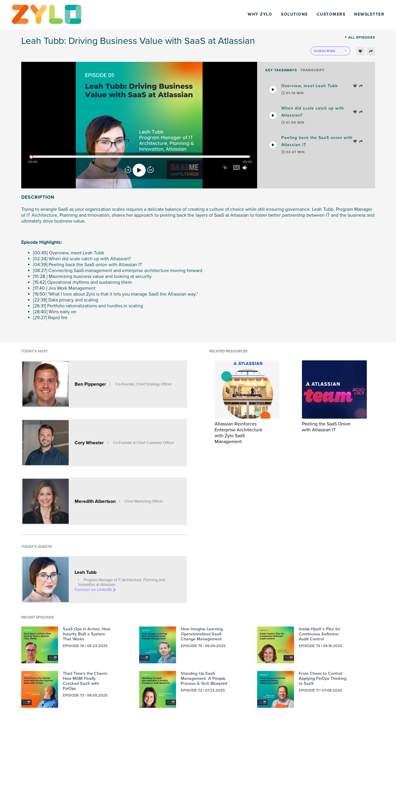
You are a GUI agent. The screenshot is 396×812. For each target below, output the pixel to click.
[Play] (139, 170)
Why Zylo (260, 14)
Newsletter (369, 14)
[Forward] (150, 170)
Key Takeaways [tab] (281, 70)
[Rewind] (128, 170)
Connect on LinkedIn (95, 589)
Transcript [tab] (312, 70)
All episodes (360, 37)
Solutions (294, 14)
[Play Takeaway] (273, 89)
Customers (331, 14)
